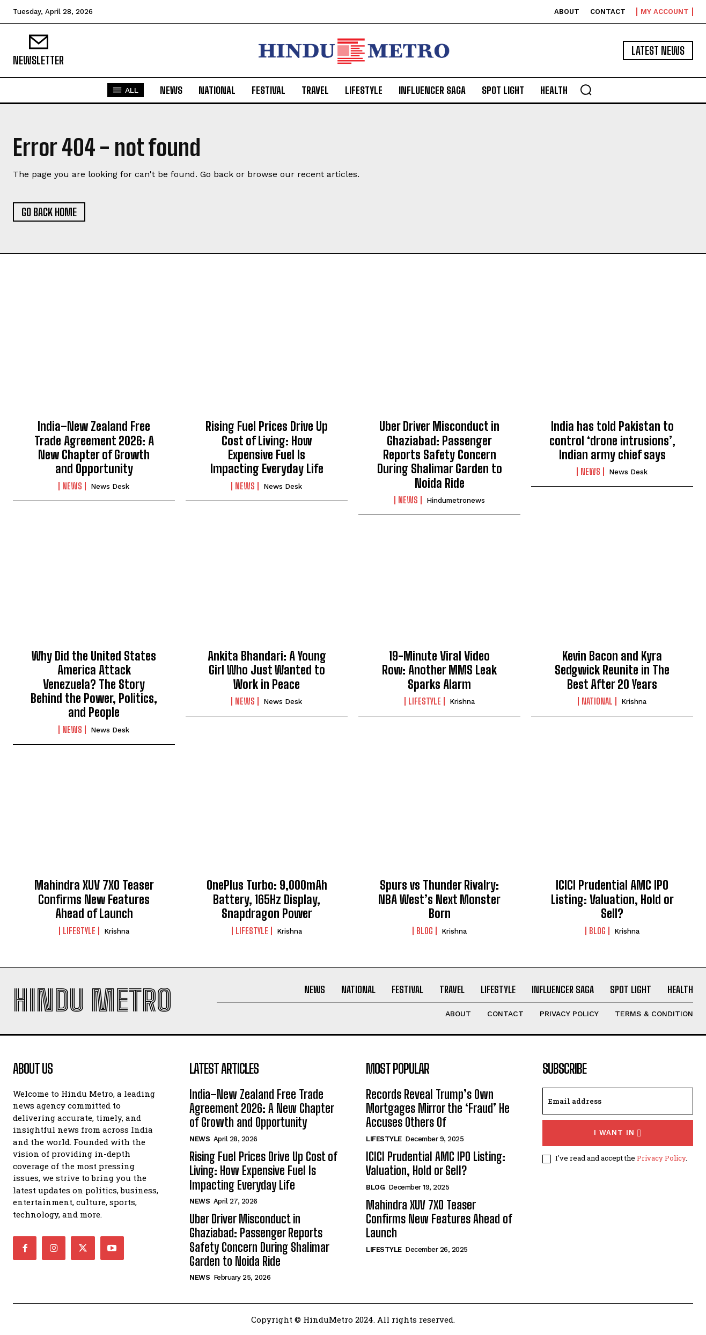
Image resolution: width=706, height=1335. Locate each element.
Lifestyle (424, 701)
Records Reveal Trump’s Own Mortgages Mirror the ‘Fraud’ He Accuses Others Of (438, 1108)
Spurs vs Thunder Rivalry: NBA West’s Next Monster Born (439, 899)
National (597, 701)
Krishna (462, 702)
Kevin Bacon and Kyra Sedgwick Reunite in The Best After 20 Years (612, 670)
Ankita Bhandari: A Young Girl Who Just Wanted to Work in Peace (267, 670)
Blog (424, 931)
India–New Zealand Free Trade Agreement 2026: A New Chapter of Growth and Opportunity (94, 447)
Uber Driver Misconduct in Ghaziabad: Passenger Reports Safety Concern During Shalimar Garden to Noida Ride (439, 454)
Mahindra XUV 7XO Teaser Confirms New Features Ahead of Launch (94, 899)
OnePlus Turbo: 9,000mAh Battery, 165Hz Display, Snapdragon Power (267, 899)
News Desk (110, 486)
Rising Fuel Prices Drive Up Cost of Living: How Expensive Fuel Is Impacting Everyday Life (266, 447)
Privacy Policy (661, 1158)
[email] (617, 1101)
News (72, 486)
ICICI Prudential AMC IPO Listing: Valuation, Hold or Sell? (612, 899)
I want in (618, 1133)
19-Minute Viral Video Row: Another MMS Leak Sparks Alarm (439, 670)
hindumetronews (455, 500)
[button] (586, 89)
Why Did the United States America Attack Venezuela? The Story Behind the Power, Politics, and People (94, 684)
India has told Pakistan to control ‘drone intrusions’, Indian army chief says (612, 440)
